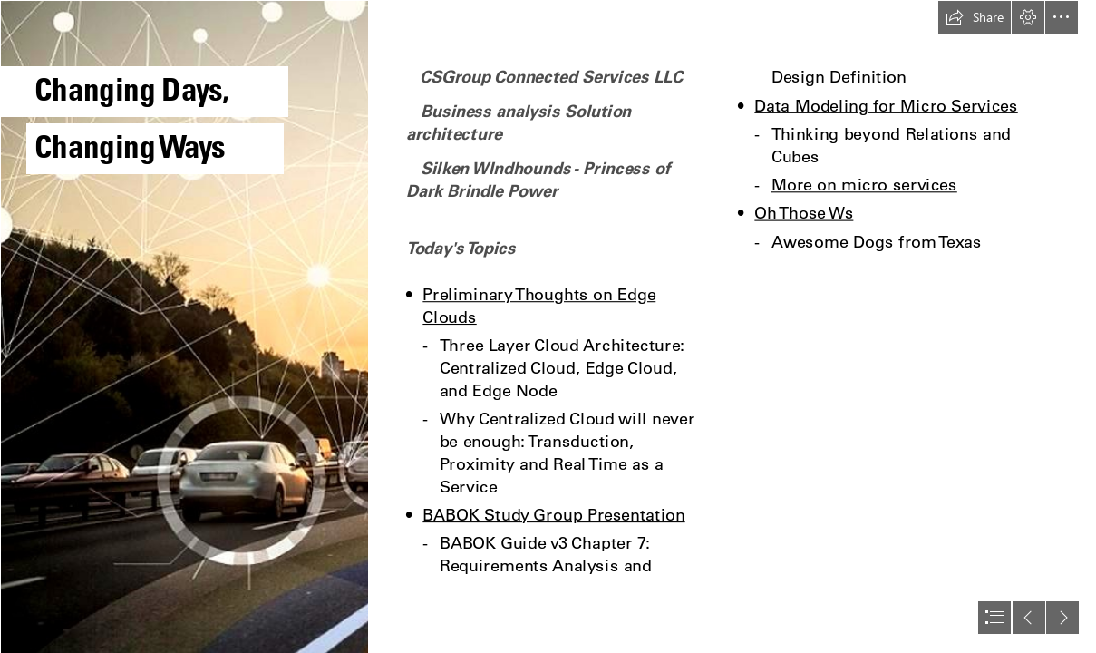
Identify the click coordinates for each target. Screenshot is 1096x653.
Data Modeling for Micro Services (885, 104)
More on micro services (864, 184)
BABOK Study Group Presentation (553, 514)
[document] (548, 326)
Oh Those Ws (803, 212)
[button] (974, 17)
